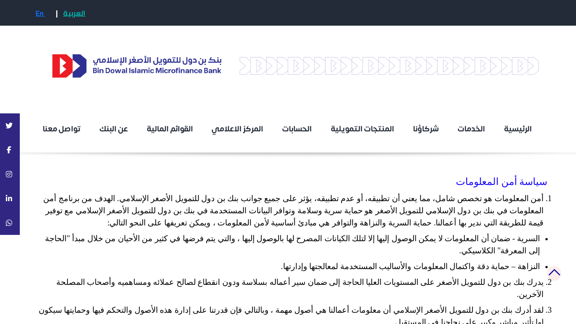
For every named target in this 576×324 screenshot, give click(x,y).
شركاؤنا (426, 129)
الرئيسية (518, 129)
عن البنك (113, 129)
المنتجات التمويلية (362, 129)
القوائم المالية (170, 129)
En (40, 13)
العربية (74, 13)
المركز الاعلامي (237, 129)
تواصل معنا (62, 129)
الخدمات (471, 129)
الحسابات (297, 129)
